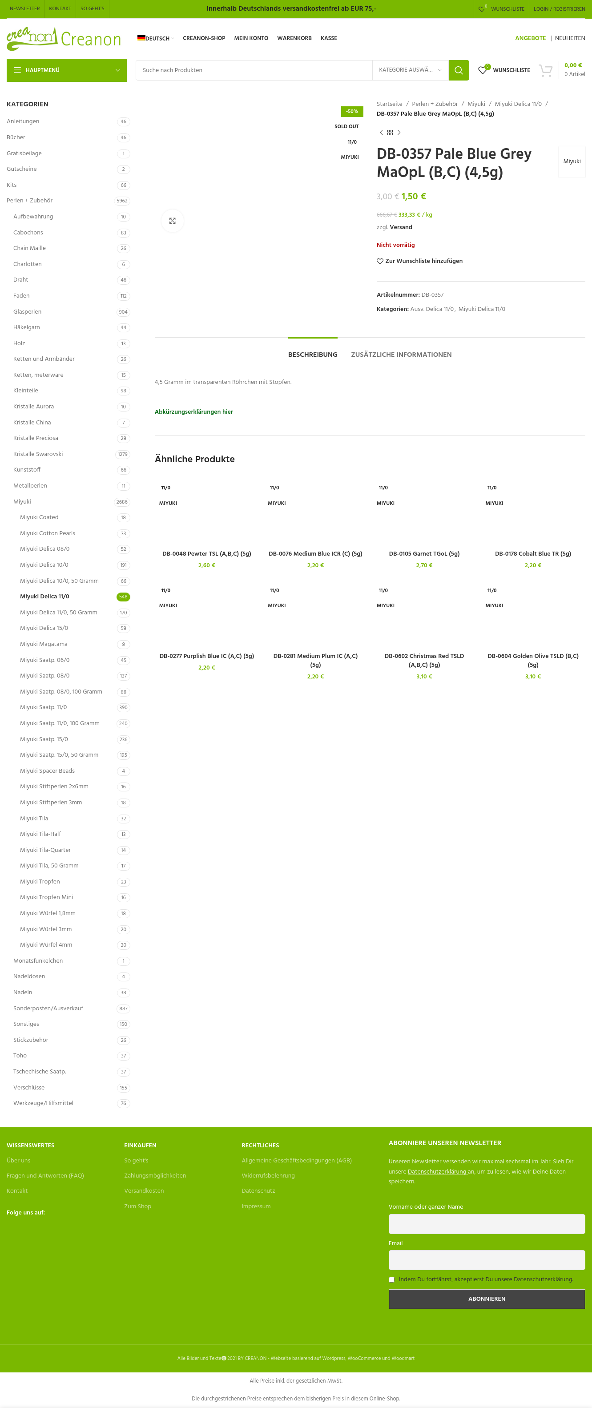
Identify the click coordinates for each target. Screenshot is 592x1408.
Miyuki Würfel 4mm (46, 945)
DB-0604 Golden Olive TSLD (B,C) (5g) (533, 660)
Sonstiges (26, 1024)
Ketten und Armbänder (44, 359)
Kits (11, 185)
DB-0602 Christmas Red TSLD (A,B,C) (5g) (424, 660)
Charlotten (27, 264)
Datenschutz (258, 1191)
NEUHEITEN (570, 38)
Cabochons (28, 233)
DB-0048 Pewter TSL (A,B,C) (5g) (206, 554)
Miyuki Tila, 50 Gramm (49, 866)
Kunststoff (26, 470)
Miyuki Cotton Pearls (47, 534)
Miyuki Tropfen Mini (46, 897)
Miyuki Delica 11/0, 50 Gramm (58, 613)
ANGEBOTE (530, 38)
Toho (20, 1056)
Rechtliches (260, 1146)
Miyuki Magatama (44, 644)
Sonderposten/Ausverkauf (48, 1009)
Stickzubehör (30, 1040)
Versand (401, 227)
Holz (19, 344)
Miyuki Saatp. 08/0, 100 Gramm (61, 692)
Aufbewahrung (33, 217)
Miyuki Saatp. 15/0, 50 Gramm (59, 755)
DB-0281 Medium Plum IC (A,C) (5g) (316, 660)
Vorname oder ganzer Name (426, 1207)
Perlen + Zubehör (29, 201)
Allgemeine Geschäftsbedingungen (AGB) (297, 1161)
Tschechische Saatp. (39, 1072)
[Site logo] (64, 39)
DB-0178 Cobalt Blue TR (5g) (533, 554)
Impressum (256, 1207)
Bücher (16, 138)
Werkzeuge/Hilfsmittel (43, 1103)
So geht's (136, 1161)
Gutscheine (21, 169)
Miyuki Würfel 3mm (46, 929)
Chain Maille (29, 248)
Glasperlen (27, 312)
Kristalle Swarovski (38, 454)
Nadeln (22, 993)
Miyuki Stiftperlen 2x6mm (54, 787)
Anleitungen (23, 122)
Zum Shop (137, 1207)
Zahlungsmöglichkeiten (155, 1176)
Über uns (18, 1161)
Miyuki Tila (34, 819)
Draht (20, 280)
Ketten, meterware (38, 375)
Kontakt (17, 1191)
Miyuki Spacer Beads (47, 771)
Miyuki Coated (39, 517)
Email (396, 1244)
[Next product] (399, 133)
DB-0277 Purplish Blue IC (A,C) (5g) (207, 656)
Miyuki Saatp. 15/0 (44, 739)
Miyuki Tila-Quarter (45, 850)
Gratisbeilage (24, 154)
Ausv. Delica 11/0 (432, 309)
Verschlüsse (28, 1088)
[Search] (302, 70)
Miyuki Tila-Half (40, 834)
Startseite (390, 104)
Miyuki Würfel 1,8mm (48, 913)
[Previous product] (381, 133)
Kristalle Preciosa (35, 438)
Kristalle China (32, 423)
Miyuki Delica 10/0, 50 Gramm (59, 581)
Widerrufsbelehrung (268, 1176)
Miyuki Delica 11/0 (44, 597)
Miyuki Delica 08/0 (44, 549)
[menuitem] (155, 39)
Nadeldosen (29, 977)
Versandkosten (144, 1191)
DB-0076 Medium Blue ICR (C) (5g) (315, 554)
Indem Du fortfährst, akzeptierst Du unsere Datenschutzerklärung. (486, 1280)
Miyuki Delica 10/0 (44, 565)
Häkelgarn (26, 328)
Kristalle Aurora (33, 407)
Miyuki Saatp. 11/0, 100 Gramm (60, 723)
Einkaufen (140, 1146)
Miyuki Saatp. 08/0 (44, 676)
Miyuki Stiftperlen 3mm (51, 803)
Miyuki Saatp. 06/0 (44, 660)
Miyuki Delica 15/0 (44, 628)
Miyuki (22, 502)
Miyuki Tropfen (40, 882)
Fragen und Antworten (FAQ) (45, 1176)
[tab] (313, 350)
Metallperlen (30, 486)
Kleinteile (25, 391)
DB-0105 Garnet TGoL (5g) (424, 554)
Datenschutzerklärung (437, 1172)
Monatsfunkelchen (38, 961)
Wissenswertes (30, 1146)
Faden (21, 296)
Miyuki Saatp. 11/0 (43, 707)
